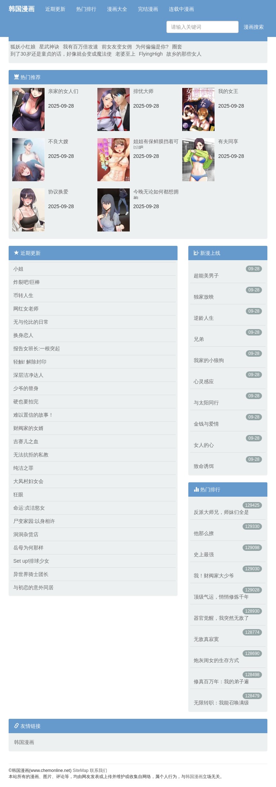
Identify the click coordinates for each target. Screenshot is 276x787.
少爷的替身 (25, 388)
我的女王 (228, 91)
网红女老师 (25, 308)
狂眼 (18, 494)
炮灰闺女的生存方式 (216, 660)
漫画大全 (117, 9)
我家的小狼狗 (209, 360)
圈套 (177, 47)
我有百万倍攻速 (80, 47)
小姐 (18, 269)
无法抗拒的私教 (31, 455)
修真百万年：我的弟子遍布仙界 (221, 681)
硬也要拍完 (25, 401)
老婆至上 (125, 54)
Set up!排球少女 (31, 561)
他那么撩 (204, 533)
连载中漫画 (181, 9)
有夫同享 (228, 141)
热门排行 (86, 9)
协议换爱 (58, 192)
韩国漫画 (21, 9)
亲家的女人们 (63, 91)
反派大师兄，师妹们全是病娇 (221, 512)
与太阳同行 (206, 403)
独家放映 (204, 297)
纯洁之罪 (23, 468)
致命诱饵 (204, 466)
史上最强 (204, 554)
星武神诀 (49, 47)
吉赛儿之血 (25, 441)
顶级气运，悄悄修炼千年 (221, 597)
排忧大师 (143, 91)
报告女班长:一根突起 (36, 348)
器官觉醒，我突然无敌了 (221, 618)
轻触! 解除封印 (29, 362)
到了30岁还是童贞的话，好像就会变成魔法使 (61, 54)
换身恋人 (23, 335)
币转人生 (23, 295)
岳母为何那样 (28, 548)
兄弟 (199, 339)
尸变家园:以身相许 (34, 521)
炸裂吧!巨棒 (26, 282)
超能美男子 (206, 275)
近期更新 (55, 9)
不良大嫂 (58, 141)
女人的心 (204, 445)
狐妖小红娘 (23, 47)
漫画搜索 (254, 27)
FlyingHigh (151, 54)
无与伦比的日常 (31, 322)
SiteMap (80, 770)
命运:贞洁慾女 (29, 508)
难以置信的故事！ (33, 415)
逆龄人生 (204, 318)
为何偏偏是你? (152, 47)
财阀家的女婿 (28, 428)
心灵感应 (204, 381)
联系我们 (98, 770)
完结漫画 (148, 9)
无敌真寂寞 (206, 639)
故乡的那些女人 (184, 54)
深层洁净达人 (28, 375)
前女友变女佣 (117, 47)
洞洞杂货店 (25, 534)
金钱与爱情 (206, 424)
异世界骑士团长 (31, 574)
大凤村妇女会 (28, 481)
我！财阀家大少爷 (214, 575)
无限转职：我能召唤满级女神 (221, 703)
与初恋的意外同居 (33, 587)
